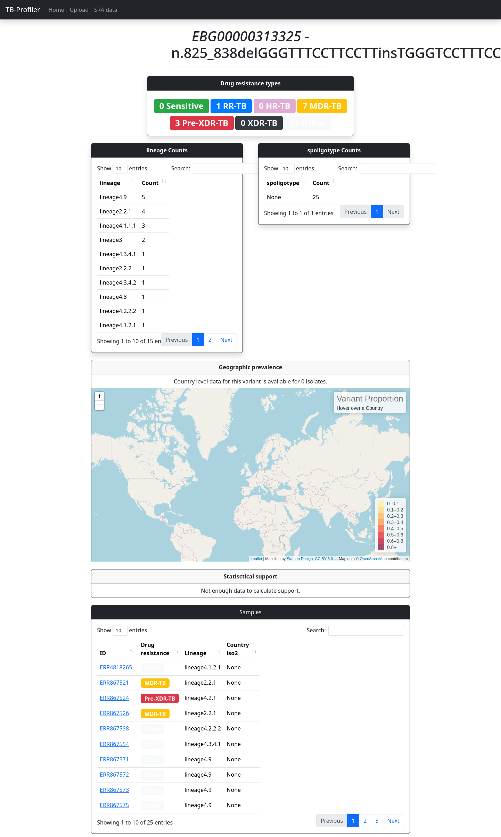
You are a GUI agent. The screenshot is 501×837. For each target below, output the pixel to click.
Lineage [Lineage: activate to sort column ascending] (209, 645)
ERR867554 (114, 735)
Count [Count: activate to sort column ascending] (150, 183)
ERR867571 (114, 751)
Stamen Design (300, 559)
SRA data (105, 10)
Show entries (122, 168)
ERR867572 (114, 766)
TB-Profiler (23, 9)
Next (226, 340)
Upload (79, 10)
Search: (220, 168)
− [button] (99, 405)
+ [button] (99, 396)
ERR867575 (114, 797)
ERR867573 (114, 781)
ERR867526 (114, 705)
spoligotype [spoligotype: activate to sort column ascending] (283, 183)
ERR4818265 (116, 659)
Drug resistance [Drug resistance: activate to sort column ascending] (162, 645)
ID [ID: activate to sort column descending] (103, 645)
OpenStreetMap (373, 559)
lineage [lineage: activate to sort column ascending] (110, 183)
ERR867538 (114, 720)
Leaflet (256, 559)
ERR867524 (114, 689)
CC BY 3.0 (324, 559)
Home (56, 10)
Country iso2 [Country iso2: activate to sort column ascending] (257, 645)
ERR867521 (114, 674)
